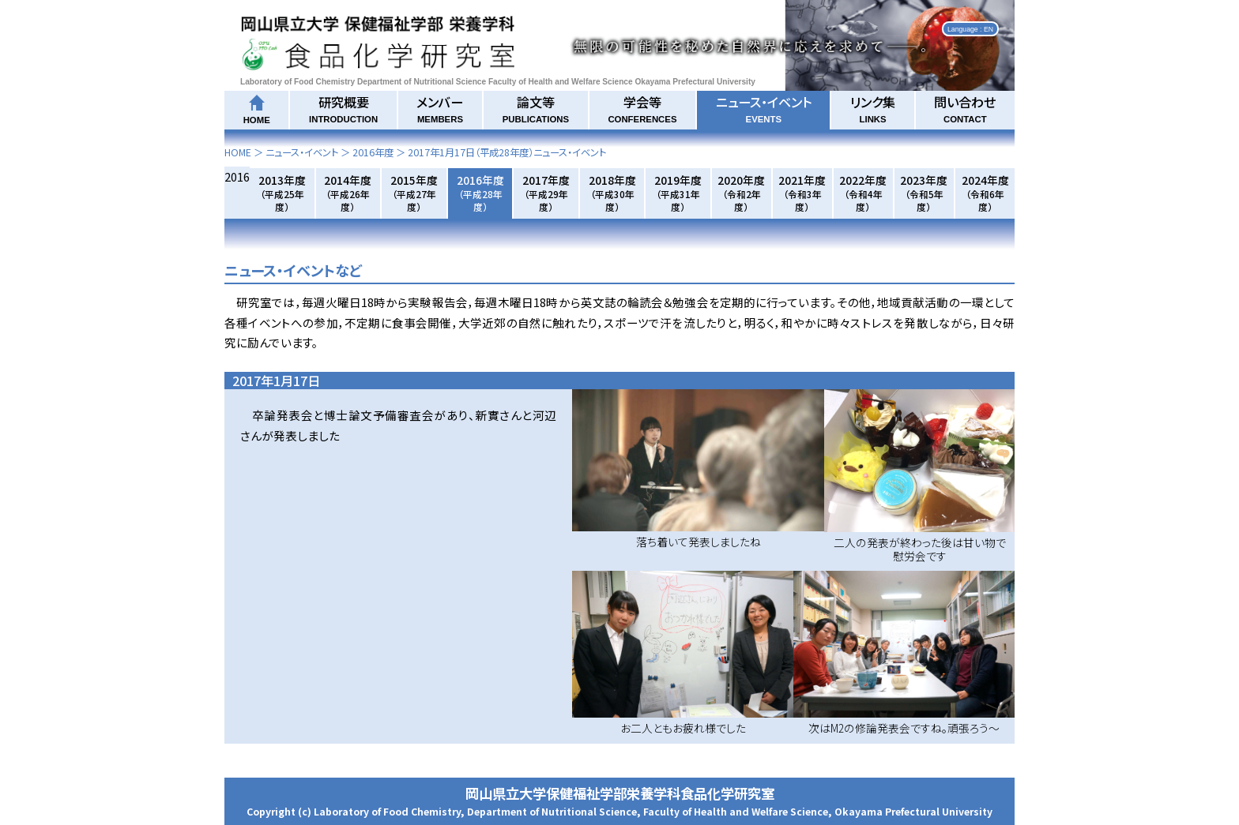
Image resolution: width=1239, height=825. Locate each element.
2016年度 (373, 152)
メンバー (439, 108)
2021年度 (802, 192)
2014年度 (347, 192)
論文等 (536, 108)
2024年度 (985, 192)
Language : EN (970, 28)
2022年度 (863, 192)
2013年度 (282, 192)
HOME (237, 152)
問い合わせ (965, 108)
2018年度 (612, 192)
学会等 (642, 108)
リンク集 (872, 108)
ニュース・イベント (764, 108)
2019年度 (678, 192)
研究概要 (343, 108)
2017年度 (546, 192)
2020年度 (741, 192)
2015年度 (414, 192)
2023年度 (923, 192)
